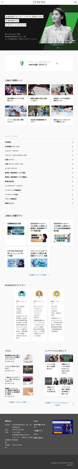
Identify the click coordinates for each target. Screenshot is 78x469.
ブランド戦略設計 (11, 199)
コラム (36, 434)
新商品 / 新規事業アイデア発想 (15, 173)
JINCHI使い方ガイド (39, 426)
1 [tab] (57, 47)
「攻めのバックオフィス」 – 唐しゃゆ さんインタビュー (12, 379)
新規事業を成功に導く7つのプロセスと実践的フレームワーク (12, 357)
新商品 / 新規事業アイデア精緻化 (16, 177)
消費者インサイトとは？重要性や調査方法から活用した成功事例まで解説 (12, 391)
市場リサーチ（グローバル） (14, 164)
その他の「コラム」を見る (17, 402)
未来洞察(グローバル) (12, 146)
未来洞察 (8, 142)
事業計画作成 (9, 181)
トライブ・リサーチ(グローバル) (16, 155)
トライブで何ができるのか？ (12, 367)
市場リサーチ (9, 159)
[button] (75, 2)
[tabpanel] (58, 27)
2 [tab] (59, 47)
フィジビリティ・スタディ (14, 186)
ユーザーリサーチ (11, 168)
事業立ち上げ (9, 203)
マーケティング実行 (11, 194)
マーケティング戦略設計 (13, 190)
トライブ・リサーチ (11, 151)
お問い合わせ (38, 438)
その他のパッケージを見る (37, 275)
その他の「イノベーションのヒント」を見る (57, 404)
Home (36, 421)
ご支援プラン (38, 431)
